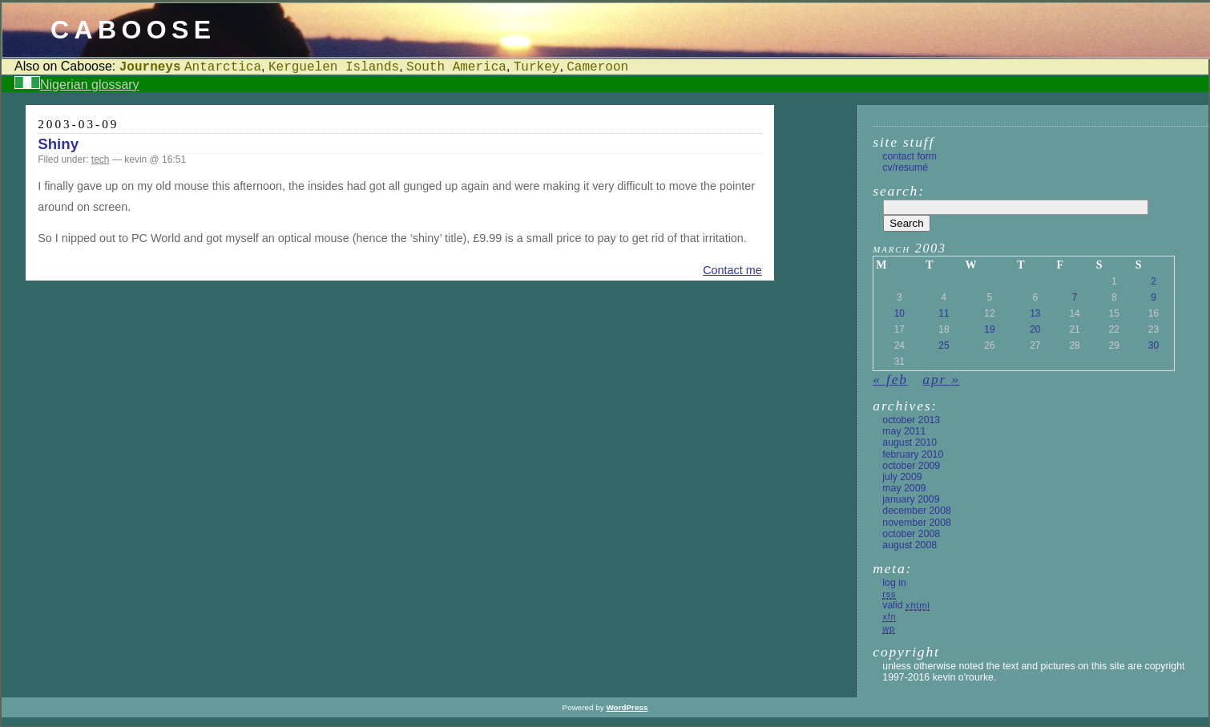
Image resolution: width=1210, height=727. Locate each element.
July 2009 (902, 477)
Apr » (940, 379)
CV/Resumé (905, 167)
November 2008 (916, 522)
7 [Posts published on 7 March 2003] (1075, 297)
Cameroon (597, 67)
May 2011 (904, 431)
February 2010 (912, 454)
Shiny (58, 143)
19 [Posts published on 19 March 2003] (989, 329)
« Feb (890, 379)
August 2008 (909, 545)
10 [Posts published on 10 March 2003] (899, 313)
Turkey (537, 67)
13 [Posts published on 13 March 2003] (1035, 313)
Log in (893, 582)
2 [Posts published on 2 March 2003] (1153, 281)
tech (100, 159)
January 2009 (910, 499)
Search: (898, 191)
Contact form (909, 156)
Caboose (133, 29)
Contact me (732, 270)
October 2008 (911, 533)
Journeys (150, 67)
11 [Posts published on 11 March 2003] (943, 313)
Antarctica (222, 67)
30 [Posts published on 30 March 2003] (1153, 345)
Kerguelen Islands (333, 67)
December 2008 (916, 510)
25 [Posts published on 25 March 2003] (943, 345)
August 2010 (909, 442)
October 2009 (911, 465)
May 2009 (904, 488)
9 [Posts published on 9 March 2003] (1153, 297)
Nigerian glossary (89, 84)
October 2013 (911, 420)
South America (456, 67)
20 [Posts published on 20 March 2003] (1035, 329)
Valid (906, 605)
